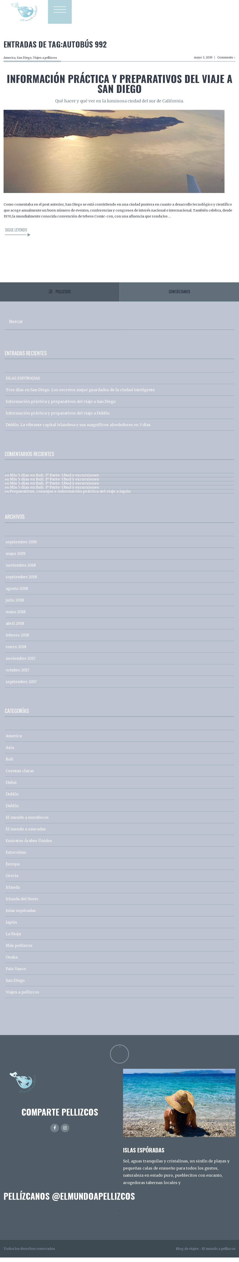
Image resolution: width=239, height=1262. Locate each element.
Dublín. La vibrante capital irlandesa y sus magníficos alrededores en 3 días (78, 429)
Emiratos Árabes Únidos (29, 845)
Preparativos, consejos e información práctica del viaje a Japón (70, 496)
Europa (12, 868)
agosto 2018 (17, 593)
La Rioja (13, 938)
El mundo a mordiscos (27, 821)
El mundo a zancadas (26, 833)
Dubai (11, 787)
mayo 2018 (16, 616)
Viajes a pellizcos (45, 57)
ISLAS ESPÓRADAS (23, 382)
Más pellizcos (19, 950)
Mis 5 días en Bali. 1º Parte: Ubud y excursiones (54, 479)
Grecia (12, 880)
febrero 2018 (17, 639)
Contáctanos (179, 294)
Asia (10, 752)
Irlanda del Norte (22, 903)
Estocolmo (16, 856)
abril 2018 (15, 628)
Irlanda (13, 891)
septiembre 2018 (21, 581)
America (9, 57)
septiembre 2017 (21, 686)
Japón (11, 926)
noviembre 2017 (20, 662)
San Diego (24, 57)
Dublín (12, 798)
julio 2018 (15, 604)
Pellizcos (60, 294)
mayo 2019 (15, 558)
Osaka (12, 961)
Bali (9, 763)
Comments (226, 57)
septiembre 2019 (21, 546)
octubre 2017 (17, 674)
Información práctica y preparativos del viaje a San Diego (119, 83)
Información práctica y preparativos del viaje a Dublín (58, 417)
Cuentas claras (20, 775)
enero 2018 (16, 651)
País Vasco (16, 973)
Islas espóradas (21, 915)
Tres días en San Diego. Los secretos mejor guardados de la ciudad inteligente (80, 394)
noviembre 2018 (21, 569)
